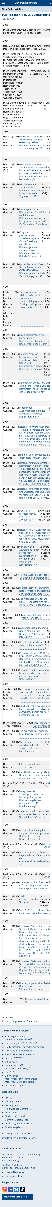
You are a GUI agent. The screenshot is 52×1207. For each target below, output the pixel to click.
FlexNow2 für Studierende (18, 1050)
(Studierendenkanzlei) (16, 1068)
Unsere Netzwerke (14, 1172)
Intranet (9, 1058)
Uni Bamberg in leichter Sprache (19, 1137)
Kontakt (6, 1021)
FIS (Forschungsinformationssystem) (24, 1046)
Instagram (4, 1189)
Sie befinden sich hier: (12, 9)
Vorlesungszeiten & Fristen (19, 1123)
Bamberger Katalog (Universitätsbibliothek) (17, 1038)
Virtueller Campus (14, 1085)
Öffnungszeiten (13, 1101)
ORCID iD (7, 19)
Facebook (10, 1189)
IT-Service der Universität (18, 1108)
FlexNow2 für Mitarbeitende (19, 1054)
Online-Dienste (13, 1065)
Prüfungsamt (12, 1105)
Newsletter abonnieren (15, 1196)
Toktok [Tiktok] (22, 1189)
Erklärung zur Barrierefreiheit (17, 1133)
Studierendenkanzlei (16, 1116)
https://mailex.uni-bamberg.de (21, 1078)
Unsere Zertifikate (14, 1175)
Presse (8, 1097)
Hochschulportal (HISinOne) (20, 1043)
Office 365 (10, 1061)
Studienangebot (13, 1127)
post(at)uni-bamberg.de (22, 1167)
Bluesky (16, 1189)
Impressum (19, 1021)
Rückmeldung (12, 1112)
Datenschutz (33, 1021)
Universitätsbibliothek (16, 1119)
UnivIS (8, 1072)
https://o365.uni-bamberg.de (20, 1081)
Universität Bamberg (26, 2)
